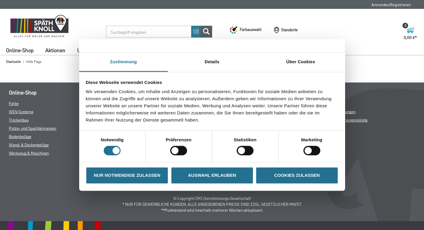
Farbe (14, 103)
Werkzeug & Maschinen (29, 153)
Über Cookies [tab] (300, 61)
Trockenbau (19, 119)
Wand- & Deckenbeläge (29, 144)
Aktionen (55, 50)
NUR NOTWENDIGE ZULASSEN (127, 175)
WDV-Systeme (21, 111)
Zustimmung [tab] (123, 61)
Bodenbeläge (20, 136)
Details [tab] (212, 61)
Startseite (13, 61)
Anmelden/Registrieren (391, 4)
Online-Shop (19, 50)
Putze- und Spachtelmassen (32, 128)
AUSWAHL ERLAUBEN (212, 175)
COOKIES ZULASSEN (297, 175)
